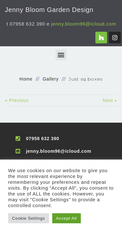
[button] (61, 55)
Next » (110, 100)
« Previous (17, 100)
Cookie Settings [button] (28, 218)
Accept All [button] (66, 218)
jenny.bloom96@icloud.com (83, 24)
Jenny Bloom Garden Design (49, 9)
